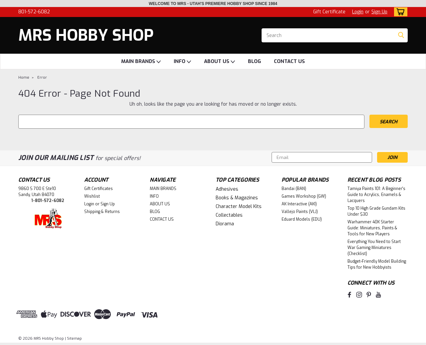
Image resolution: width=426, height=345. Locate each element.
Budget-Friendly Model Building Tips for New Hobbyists (376, 264)
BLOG (254, 61)
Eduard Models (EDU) (302, 219)
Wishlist (92, 196)
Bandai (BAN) (294, 188)
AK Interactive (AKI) (299, 204)
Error (42, 77)
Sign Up (379, 12)
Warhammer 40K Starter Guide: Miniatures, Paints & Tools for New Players (372, 228)
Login (357, 12)
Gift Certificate (329, 12)
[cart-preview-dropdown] (399, 11)
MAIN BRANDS (141, 61)
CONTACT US (289, 61)
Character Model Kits (239, 206)
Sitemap (74, 338)
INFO (182, 61)
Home (23, 77)
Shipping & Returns (102, 211)
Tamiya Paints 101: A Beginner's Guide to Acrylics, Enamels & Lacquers (376, 194)
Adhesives (227, 189)
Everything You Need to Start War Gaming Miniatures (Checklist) (374, 247)
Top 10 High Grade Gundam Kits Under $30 (376, 211)
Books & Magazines (237, 198)
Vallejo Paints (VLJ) (300, 211)
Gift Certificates (98, 188)
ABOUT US (219, 61)
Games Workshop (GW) (304, 196)
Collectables (229, 215)
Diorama (225, 224)
